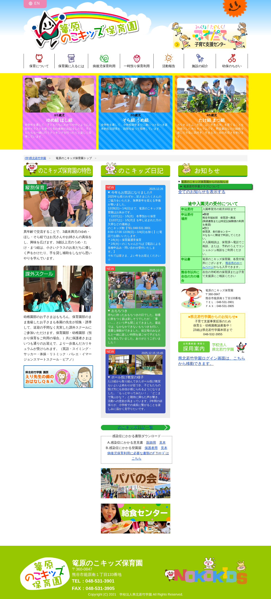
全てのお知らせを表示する (201, 192)
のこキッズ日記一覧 (135, 427)
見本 (162, 442)
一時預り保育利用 (137, 66)
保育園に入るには (71, 66)
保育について (39, 66)
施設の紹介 (200, 66)
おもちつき (119, 311)
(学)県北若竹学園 (35, 158)
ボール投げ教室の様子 (127, 377)
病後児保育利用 (104, 66)
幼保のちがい (232, 66)
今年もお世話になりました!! (131, 192)
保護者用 (151, 448)
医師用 (151, 442)
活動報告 (168, 66)
